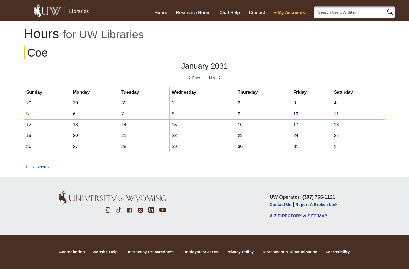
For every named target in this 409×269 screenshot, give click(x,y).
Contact (257, 12)
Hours (161, 12)
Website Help (105, 252)
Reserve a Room (193, 12)
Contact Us (280, 204)
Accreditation (72, 252)
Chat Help (229, 12)
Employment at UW (200, 252)
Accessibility (337, 252)
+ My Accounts (289, 12)
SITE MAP (317, 216)
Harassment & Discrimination (289, 252)
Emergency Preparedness (150, 252)
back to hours (38, 167)
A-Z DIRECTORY (286, 216)
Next (215, 77)
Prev (193, 77)
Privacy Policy (240, 252)
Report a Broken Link (317, 204)
